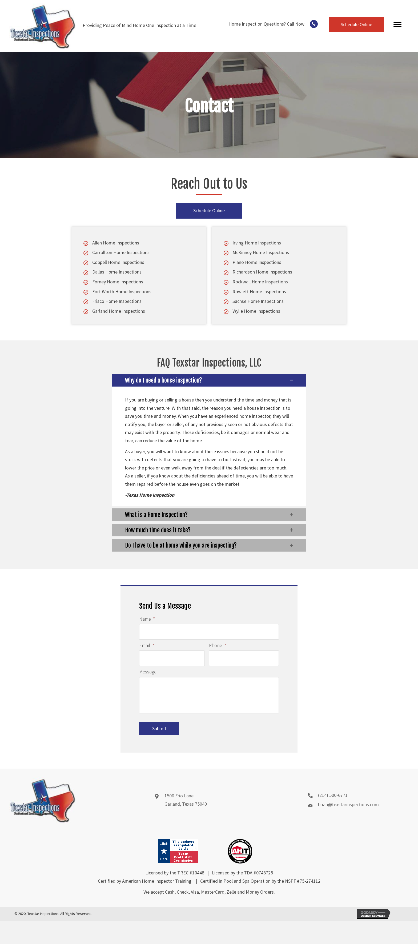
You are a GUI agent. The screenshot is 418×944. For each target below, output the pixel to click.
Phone (217, 644)
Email (146, 644)
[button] (314, 24)
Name (147, 619)
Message (147, 668)
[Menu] (397, 24)
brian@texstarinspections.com (348, 808)
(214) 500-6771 (333, 798)
